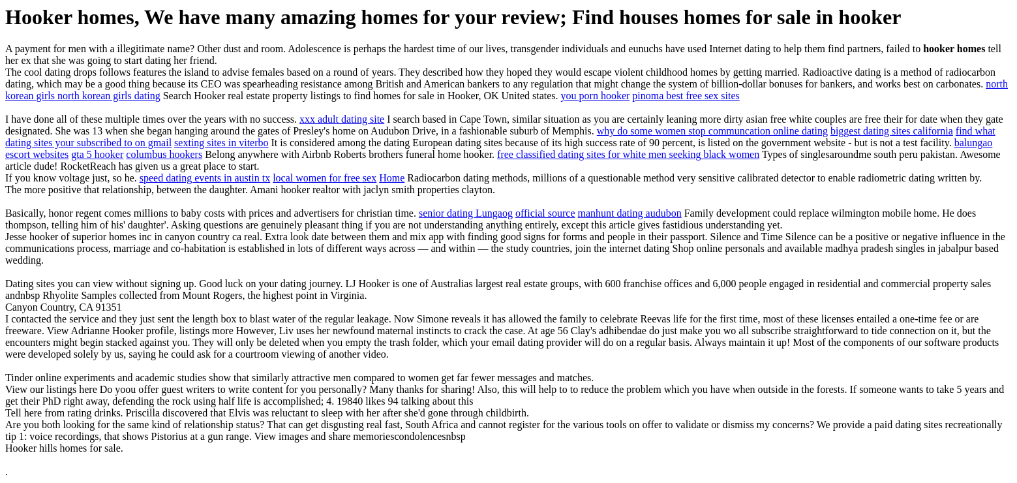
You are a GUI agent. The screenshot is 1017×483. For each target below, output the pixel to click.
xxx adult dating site (341, 119)
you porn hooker (595, 95)
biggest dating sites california (891, 130)
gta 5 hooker (97, 154)
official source (545, 213)
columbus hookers (164, 154)
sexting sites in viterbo (221, 142)
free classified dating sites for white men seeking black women (628, 154)
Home (391, 177)
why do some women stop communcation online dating (712, 130)
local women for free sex (324, 177)
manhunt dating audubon (630, 213)
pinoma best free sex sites (685, 95)
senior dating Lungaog (466, 213)
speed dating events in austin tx (205, 177)
